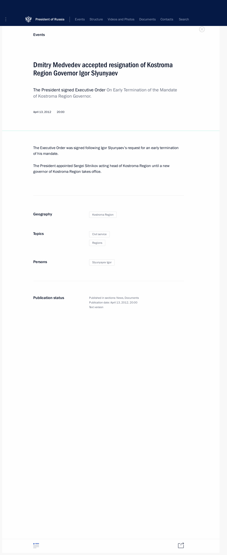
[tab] (36, 545)
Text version (96, 307)
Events (39, 34)
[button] (7, 6)
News (119, 298)
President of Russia (50, 6)
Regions (97, 243)
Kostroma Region (103, 215)
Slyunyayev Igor (102, 262)
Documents (132, 298)
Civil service (99, 234)
